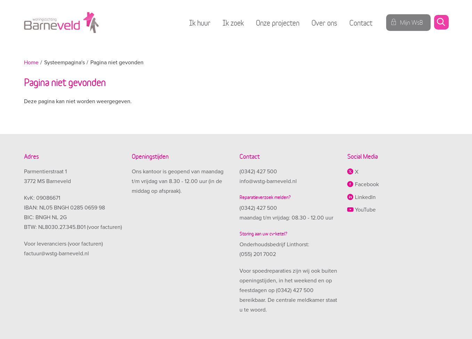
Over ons (324, 22)
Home (31, 62)
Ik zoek (233, 22)
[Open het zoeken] (441, 22)
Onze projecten (277, 22)
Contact (360, 22)
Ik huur (199, 22)
